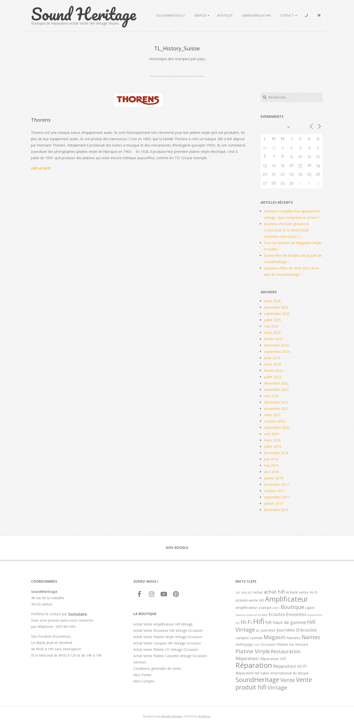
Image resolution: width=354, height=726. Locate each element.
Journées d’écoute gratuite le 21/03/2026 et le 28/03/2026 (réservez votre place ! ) (286, 230)
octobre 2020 (274, 421)
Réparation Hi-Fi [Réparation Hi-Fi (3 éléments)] (290, 666)
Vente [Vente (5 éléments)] (287, 679)
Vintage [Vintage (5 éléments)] (277, 687)
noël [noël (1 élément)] (257, 644)
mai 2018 (271, 465)
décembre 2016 (276, 509)
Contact (287, 15)
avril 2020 (271, 434)
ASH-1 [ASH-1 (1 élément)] (276, 608)
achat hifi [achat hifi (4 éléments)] (274, 591)
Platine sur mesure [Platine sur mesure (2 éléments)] (292, 644)
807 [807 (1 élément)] (250, 592)
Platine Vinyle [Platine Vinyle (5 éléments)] (253, 651)
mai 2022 (271, 396)
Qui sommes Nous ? (170, 15)
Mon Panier (142, 674)
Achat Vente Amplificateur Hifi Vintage (163, 624)
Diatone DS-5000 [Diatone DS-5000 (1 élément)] (257, 615)
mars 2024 (272, 364)
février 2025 (273, 339)
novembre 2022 (276, 389)
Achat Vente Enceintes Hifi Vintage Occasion (168, 630)
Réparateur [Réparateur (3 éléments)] (247, 658)
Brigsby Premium (172, 716)
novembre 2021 (276, 408)
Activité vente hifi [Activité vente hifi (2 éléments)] (250, 600)
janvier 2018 (273, 478)
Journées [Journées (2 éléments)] (268, 630)
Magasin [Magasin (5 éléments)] (275, 637)
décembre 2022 (276, 383)
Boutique (225, 15)
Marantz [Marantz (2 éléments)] (294, 637)
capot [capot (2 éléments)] (310, 607)
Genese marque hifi (256, 15)
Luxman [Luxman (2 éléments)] (256, 637)
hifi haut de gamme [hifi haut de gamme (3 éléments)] (285, 622)
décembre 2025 (276, 307)
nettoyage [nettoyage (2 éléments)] (244, 644)
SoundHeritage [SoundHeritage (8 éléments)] (257, 679)
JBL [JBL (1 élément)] (258, 630)
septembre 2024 (277, 351)
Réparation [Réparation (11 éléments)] (254, 665)
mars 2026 (272, 301)
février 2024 (273, 370)
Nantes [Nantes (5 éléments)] (311, 637)
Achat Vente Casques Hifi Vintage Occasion (167, 643)
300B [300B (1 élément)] (244, 592)
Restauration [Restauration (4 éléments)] (286, 651)
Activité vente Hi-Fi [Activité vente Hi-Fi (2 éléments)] (301, 592)
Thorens (41, 120)
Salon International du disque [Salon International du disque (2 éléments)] (285, 673)
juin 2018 (271, 459)
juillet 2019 (272, 446)
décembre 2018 (276, 452)
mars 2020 (272, 440)
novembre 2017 (276, 484)
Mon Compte (143, 681)
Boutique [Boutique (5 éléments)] (292, 606)
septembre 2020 (277, 427)
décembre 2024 (276, 345)
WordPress (204, 716)
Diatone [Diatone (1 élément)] (241, 615)
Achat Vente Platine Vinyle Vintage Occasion (167, 636)
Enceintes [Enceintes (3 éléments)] (296, 614)
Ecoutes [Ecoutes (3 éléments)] (277, 614)
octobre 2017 (274, 490)
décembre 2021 (276, 402)
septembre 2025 (277, 313)
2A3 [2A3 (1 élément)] (238, 592)
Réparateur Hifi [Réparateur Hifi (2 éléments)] (273, 658)
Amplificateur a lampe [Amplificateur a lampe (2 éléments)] (254, 607)
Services (200, 15)
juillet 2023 (272, 377)
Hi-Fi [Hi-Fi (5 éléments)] (246, 621)
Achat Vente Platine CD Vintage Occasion (165, 649)
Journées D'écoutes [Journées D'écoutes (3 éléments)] (297, 630)
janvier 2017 (273, 503)
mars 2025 (272, 332)
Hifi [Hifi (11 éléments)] (258, 621)
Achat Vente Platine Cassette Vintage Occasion (170, 655)
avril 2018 (271, 471)
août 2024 (272, 358)
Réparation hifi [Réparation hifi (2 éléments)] (248, 673)
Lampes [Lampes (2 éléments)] (242, 637)
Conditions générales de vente (157, 668)
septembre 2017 (277, 497)
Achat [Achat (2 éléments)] (258, 592)
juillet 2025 (272, 320)
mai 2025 (271, 326)
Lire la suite (41, 168)
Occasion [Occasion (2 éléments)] (268, 644)
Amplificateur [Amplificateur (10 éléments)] (286, 599)
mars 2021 (272, 415)
